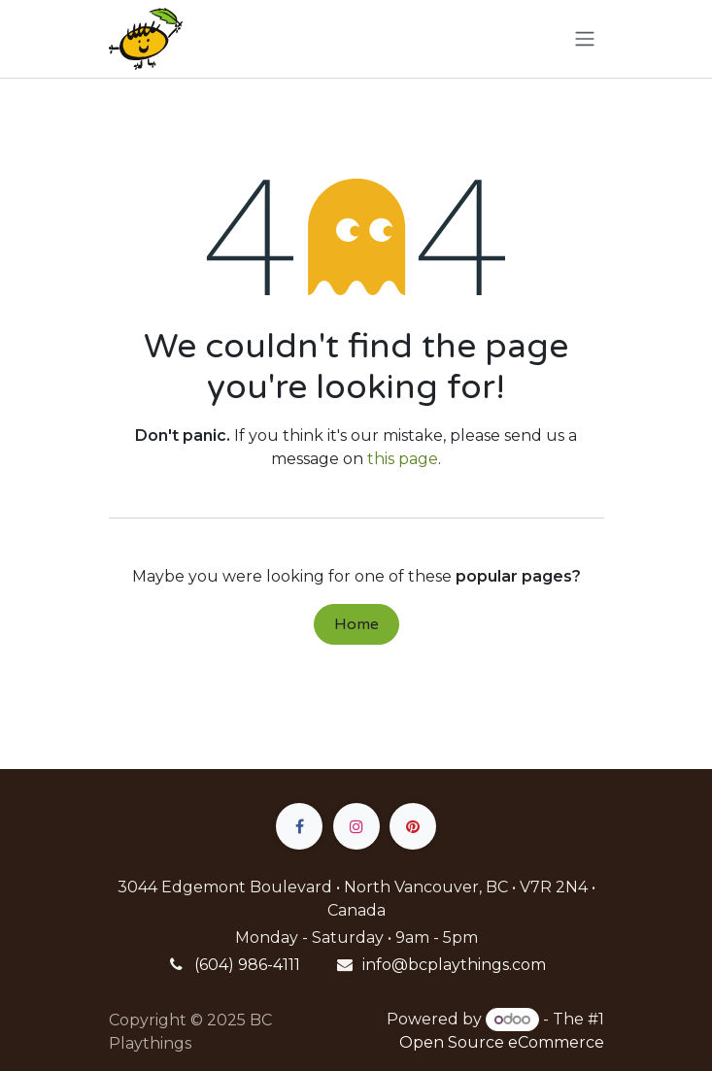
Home (356, 624)
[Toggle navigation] (584, 39)
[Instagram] (356, 826)
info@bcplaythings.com (454, 964)
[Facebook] (299, 826)
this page (402, 459)
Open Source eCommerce (501, 1042)
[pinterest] (413, 826)
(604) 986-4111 (247, 964)
